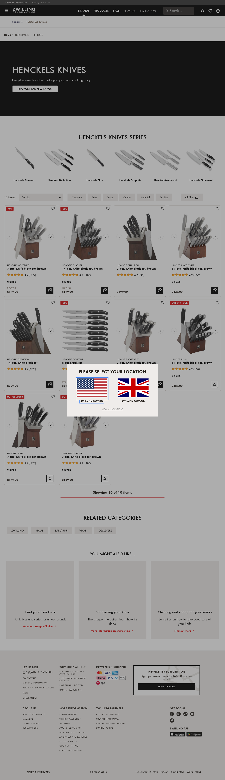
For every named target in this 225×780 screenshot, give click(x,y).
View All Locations (112, 409)
